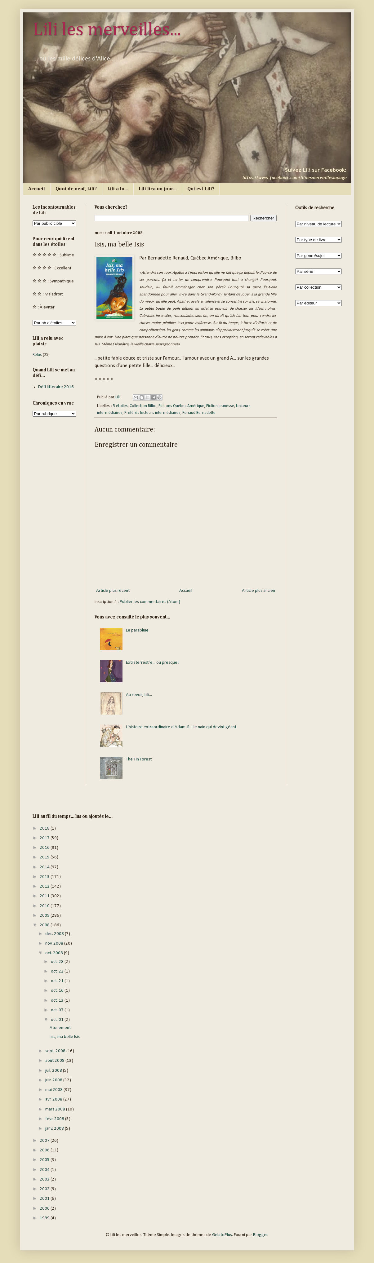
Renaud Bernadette (199, 413)
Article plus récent (113, 590)
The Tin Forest (139, 759)
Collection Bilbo (143, 406)
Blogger (260, 1235)
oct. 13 (58, 1000)
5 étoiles (120, 406)
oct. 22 (58, 971)
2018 (45, 828)
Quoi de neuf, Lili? (76, 189)
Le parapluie (137, 630)
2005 (45, 1160)
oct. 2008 (54, 953)
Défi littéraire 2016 (56, 387)
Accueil (36, 189)
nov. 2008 (54, 943)
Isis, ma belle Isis (65, 1037)
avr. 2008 (54, 1099)
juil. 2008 (54, 1070)
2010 (45, 906)
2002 (45, 1189)
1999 (45, 1218)
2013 (45, 877)
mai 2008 (54, 1090)
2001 (45, 1198)
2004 (45, 1170)
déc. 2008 (55, 934)
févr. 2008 (55, 1119)
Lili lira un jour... (158, 189)
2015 (45, 857)
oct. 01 (58, 1019)
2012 (45, 886)
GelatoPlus (222, 1235)
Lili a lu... (117, 189)
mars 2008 (55, 1109)
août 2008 (55, 1060)
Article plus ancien (258, 590)
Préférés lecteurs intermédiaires (152, 413)
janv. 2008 (55, 1128)
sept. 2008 (55, 1051)
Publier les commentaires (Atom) (150, 602)
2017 (45, 838)
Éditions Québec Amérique (181, 406)
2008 (45, 925)
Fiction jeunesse (220, 406)
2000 (45, 1208)
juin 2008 (54, 1080)
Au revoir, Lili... (139, 695)
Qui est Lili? (200, 189)
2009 (45, 915)
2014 (45, 867)
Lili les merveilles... (107, 30)
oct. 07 (58, 1010)
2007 (45, 1140)
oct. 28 (58, 961)
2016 (45, 847)
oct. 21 (58, 981)
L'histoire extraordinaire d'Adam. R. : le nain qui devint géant (181, 727)
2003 (45, 1179)
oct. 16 (58, 990)
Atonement (60, 1028)
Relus (37, 355)
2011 (45, 896)
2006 (45, 1150)
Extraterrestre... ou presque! (152, 662)
